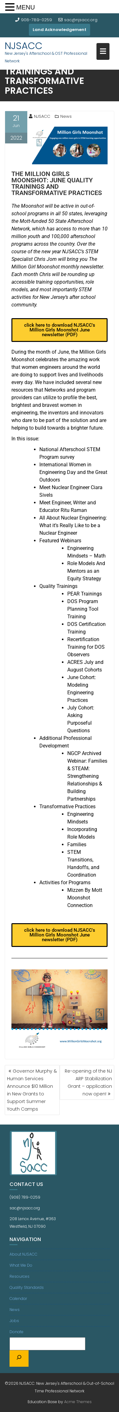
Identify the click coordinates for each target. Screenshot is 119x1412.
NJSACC (24, 46)
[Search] (19, 1358)
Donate (16, 1331)
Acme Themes (78, 1401)
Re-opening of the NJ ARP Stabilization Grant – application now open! (88, 1082)
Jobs (14, 1320)
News (66, 116)
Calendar (18, 1298)
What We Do (21, 1265)
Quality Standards (27, 1287)
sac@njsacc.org (77, 20)
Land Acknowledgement (59, 30)
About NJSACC (23, 1254)
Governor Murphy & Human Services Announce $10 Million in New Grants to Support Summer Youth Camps (32, 1090)
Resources (20, 1276)
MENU (25, 7)
